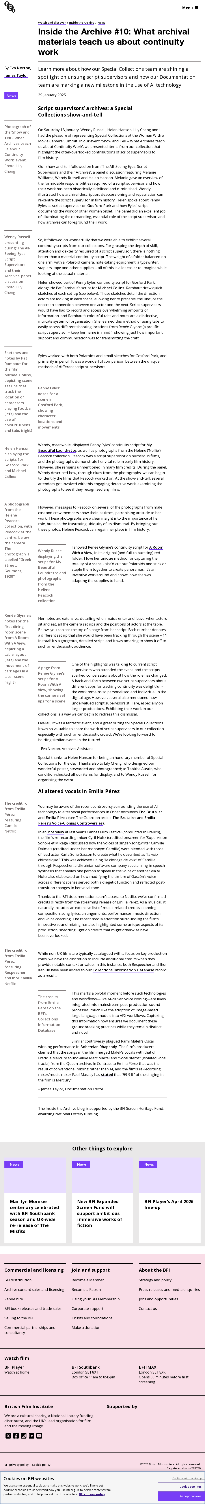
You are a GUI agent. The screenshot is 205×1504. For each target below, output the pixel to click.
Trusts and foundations (92, 1317)
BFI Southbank (86, 1367)
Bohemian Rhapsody (98, 1046)
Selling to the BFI (18, 1317)
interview (55, 831)
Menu (190, 7)
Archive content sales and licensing (34, 1289)
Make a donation (86, 1327)
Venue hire (13, 1298)
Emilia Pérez (56, 817)
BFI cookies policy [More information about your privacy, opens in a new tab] (92, 1494)
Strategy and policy (155, 1279)
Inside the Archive (81, 23)
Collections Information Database (123, 969)
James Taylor (16, 75)
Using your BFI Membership (96, 1298)
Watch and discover (52, 23)
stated (107, 1074)
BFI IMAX (147, 1367)
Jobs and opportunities (158, 1298)
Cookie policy (41, 1465)
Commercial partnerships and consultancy (30, 1330)
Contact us (148, 1308)
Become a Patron (86, 1289)
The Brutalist (150, 811)
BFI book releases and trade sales (33, 1308)
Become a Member (88, 1279)
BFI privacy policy (16, 1465)
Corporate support (87, 1308)
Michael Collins (111, 287)
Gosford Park (99, 205)
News (101, 23)
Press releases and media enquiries (169, 1289)
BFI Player (14, 1367)
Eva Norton (19, 67)
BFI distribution (18, 1279)
